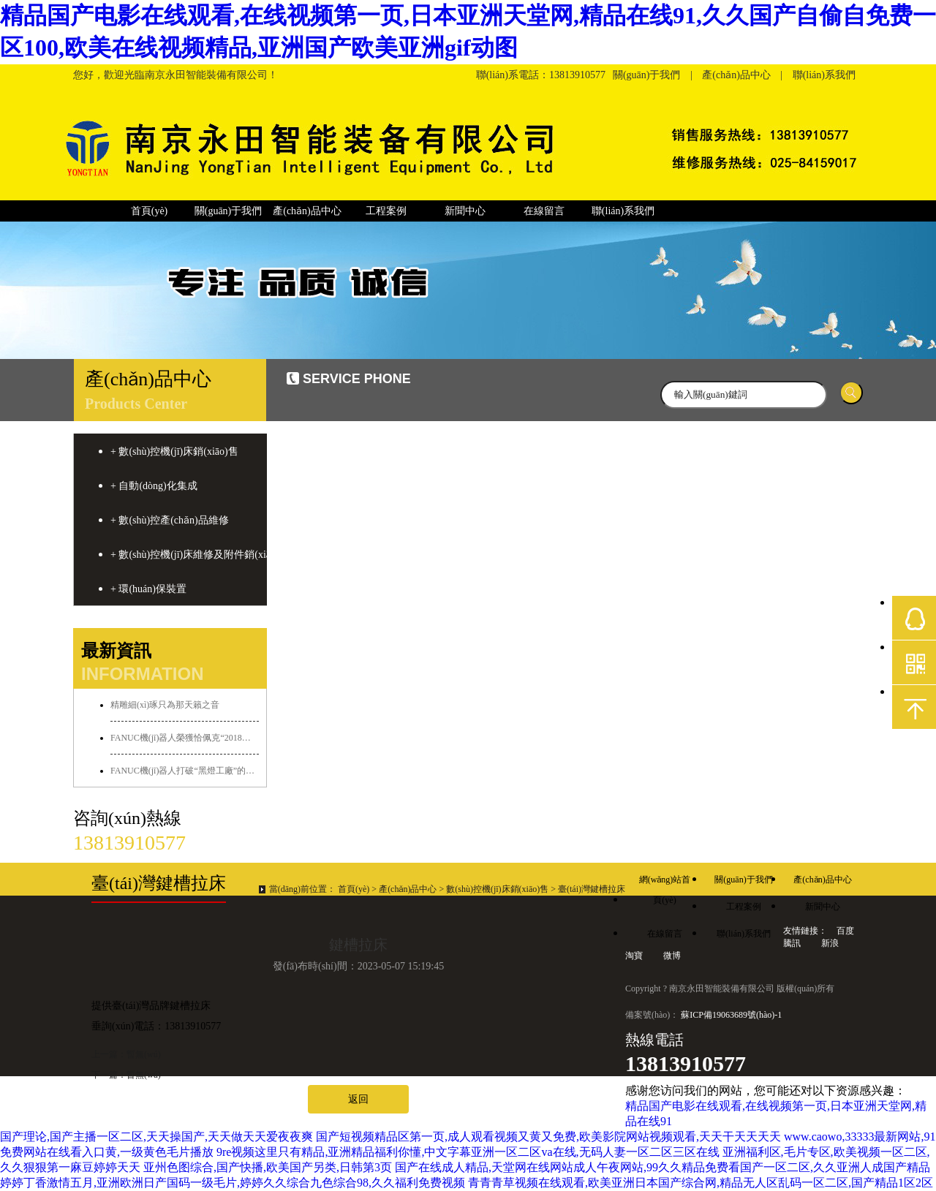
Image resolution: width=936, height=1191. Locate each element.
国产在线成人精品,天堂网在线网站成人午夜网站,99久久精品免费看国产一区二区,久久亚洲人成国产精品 (662, 1167)
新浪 (830, 943)
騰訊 (793, 943)
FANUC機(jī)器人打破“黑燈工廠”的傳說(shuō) (184, 770)
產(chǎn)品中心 (736, 74)
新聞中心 (465, 210)
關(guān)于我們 (647, 74)
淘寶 (635, 955)
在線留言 (544, 210)
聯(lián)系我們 (824, 74)
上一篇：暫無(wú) (126, 1054)
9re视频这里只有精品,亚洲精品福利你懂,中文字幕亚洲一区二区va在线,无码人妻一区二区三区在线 (468, 1152)
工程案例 (386, 210)
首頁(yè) (149, 210)
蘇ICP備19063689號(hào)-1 (731, 1015)
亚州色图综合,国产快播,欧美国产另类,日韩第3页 (267, 1167)
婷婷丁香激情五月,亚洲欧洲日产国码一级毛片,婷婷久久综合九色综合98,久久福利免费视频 (232, 1182)
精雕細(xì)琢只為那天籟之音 (164, 705)
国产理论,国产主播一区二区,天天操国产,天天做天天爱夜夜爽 (156, 1136)
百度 (845, 931)
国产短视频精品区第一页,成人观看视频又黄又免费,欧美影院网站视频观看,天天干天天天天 (548, 1136)
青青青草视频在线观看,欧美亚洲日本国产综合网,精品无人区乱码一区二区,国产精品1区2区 (700, 1182)
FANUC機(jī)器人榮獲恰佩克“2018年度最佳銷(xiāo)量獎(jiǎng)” (184, 738)
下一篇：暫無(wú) (126, 1075)
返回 (358, 1099)
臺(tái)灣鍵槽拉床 (591, 889)
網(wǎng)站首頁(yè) (665, 882)
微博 (672, 955)
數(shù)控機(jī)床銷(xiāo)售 (497, 889)
